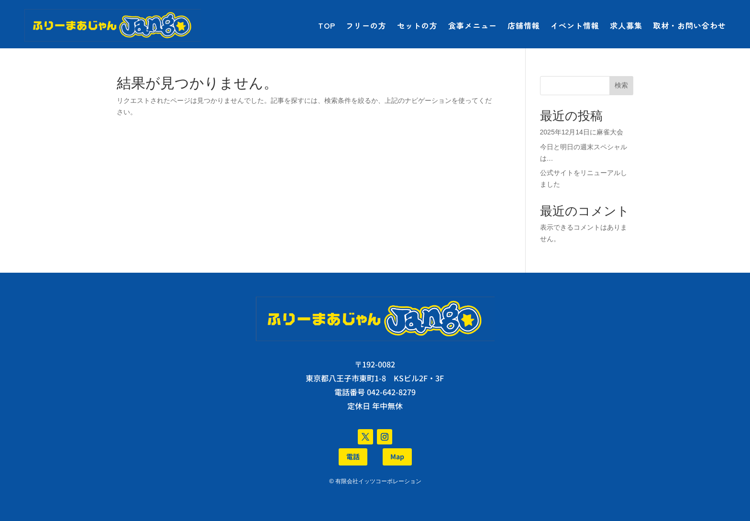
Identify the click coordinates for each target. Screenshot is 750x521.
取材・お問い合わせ (689, 25)
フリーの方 (366, 25)
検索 (621, 85)
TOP (326, 25)
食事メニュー (472, 25)
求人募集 (626, 25)
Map (397, 456)
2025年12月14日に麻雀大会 (581, 132)
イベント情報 (575, 25)
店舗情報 (523, 25)
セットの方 (417, 25)
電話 (353, 456)
